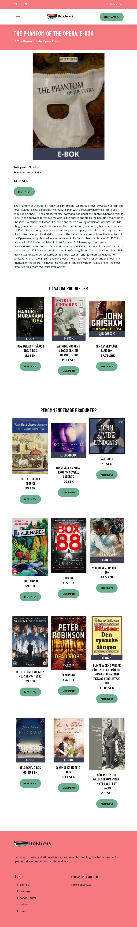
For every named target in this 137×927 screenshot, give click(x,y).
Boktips (24, 884)
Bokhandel (111, 16)
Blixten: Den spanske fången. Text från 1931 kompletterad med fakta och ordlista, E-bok (106, 674)
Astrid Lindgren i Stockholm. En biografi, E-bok (68, 350)
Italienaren (30, 581)
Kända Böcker (28, 898)
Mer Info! (24, 191)
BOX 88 (68, 578)
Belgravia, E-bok (30, 767)
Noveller (34, 167)
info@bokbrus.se (113, 4)
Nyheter (25, 904)
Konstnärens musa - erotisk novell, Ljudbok (69, 472)
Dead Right (68, 675)
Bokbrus (25, 891)
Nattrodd (106, 459)
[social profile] (25, 4)
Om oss (24, 911)
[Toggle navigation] (18, 17)
